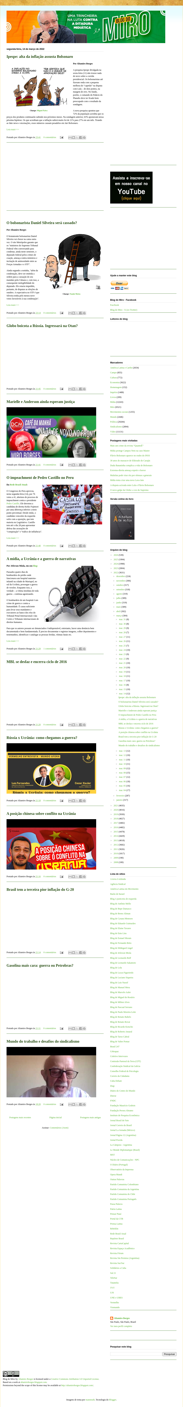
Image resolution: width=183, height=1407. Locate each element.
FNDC (113, 1100)
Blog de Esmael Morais (120, 938)
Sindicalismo (116, 426)
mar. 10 (122, 764)
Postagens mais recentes (20, 1117)
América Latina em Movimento (124, 889)
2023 (116, 568)
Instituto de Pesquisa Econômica (124, 1115)
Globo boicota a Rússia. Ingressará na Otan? (42, 326)
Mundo (113, 417)
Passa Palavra (116, 1204)
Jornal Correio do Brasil (121, 1125)
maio (118, 607)
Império (113, 392)
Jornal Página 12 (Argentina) (123, 1135)
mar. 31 (122, 619)
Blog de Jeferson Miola (120, 953)
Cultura (113, 377)
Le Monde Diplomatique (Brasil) (125, 1150)
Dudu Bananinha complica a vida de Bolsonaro (131, 465)
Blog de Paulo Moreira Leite (123, 1012)
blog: (35, 566)
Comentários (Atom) (59, 1127)
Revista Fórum (116, 1253)
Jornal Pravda (116, 1140)
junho (119, 602)
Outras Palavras (117, 1179)
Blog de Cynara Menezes (121, 918)
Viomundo (115, 1307)
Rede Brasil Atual (18, 484)
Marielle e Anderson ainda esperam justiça (41, 402)
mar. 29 (122, 628)
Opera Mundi (116, 1174)
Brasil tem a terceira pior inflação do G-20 (40, 889)
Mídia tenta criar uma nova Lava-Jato (127, 480)
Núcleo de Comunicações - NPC (124, 1160)
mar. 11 (122, 759)
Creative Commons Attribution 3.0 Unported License (75, 1379)
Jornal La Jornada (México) (122, 1130)
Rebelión (114, 1228)
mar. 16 (122, 685)
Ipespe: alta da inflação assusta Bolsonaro (40, 56)
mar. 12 (122, 755)
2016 (116, 827)
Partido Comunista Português (123, 1199)
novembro (121, 580)
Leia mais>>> (13, 129)
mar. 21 (122, 663)
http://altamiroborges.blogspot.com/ (77, 1385)
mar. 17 (122, 680)
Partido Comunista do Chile (122, 1194)
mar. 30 (122, 624)
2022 (116, 572)
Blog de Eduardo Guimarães (123, 923)
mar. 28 (122, 632)
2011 (116, 849)
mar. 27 (122, 637)
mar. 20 (122, 667)
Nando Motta (75, 294)
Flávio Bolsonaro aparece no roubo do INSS (130, 455)
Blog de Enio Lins (118, 933)
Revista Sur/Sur (117, 1263)
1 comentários (50, 648)
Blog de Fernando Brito (120, 943)
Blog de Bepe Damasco (120, 908)
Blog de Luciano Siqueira (121, 977)
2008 (116, 862)
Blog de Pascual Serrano (121, 1007)
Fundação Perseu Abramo (121, 1110)
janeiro (119, 800)
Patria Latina (116, 1209)
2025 (116, 559)
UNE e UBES (116, 1297)
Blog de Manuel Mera (120, 987)
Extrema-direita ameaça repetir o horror (128, 470)
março (119, 615)
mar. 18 (122, 676)
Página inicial (55, 1117)
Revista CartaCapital (119, 1243)
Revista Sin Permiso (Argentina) (124, 1258)
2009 (116, 857)
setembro (120, 589)
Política (113, 421)
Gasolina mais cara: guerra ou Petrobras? (40, 965)
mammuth (90, 1399)
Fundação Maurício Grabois (122, 1105)
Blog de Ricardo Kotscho (121, 1026)
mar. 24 (122, 650)
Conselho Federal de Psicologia (124, 1071)
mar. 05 (122, 785)
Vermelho (114, 1302)
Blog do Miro (9, 1379)
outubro (120, 585)
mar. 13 (122, 751)
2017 (116, 823)
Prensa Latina (116, 1223)
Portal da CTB (116, 1218)
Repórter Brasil (117, 1238)
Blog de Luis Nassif (119, 982)
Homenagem (116, 387)
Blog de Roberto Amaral (121, 1031)
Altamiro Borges (122, 1318)
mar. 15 (122, 689)
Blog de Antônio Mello (120, 903)
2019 (116, 814)
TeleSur (113, 1278)
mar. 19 (122, 671)
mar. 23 (122, 654)
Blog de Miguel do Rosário (122, 997)
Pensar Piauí (115, 1214)
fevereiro (120, 795)
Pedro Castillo (13, 503)
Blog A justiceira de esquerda (123, 899)
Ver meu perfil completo (121, 1326)
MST (112, 1154)
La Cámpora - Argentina (121, 1145)
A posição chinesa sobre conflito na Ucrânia (41, 814)
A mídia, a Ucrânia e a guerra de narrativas (41, 559)
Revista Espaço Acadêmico (122, 1248)
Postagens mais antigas (90, 1117)
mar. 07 (122, 777)
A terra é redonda (118, 879)
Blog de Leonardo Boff (120, 958)
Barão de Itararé (117, 894)
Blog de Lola (116, 967)
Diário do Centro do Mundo (122, 1090)
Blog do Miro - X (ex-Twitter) (123, 310)
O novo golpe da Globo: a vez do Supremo (129, 490)
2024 (116, 563)
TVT (112, 1287)
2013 (116, 840)
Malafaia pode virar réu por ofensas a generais (131, 475)
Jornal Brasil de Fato (119, 1120)
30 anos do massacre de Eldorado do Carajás (130, 460)
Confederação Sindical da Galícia (125, 1066)
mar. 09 (122, 768)
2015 (116, 831)
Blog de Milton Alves (120, 1002)
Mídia (113, 402)
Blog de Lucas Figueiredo (121, 972)
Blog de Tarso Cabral (119, 1036)
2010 (116, 853)
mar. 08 (122, 772)
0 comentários (50, 137)
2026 (116, 555)
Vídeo (113, 431)
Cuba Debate (116, 1081)
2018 (116, 818)
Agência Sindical (117, 884)
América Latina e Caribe (121, 367)
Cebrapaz (114, 1051)
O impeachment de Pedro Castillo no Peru (40, 478)
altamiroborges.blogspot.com (34, 1382)
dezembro (121, 576)
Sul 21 (113, 1273)
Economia (114, 382)
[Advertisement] (55, 179)
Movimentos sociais (119, 412)
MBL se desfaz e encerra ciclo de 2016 (37, 662)
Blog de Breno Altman (120, 913)
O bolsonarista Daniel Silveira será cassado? (42, 223)
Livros (113, 397)
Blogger (112, 1399)
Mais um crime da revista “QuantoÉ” (126, 445)
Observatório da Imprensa (122, 1169)
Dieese (113, 1096)
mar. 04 (122, 790)
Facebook (114, 305)
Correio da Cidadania (119, 1076)
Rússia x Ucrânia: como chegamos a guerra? (42, 738)
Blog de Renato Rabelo (120, 1017)
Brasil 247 (115, 1046)
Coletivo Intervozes (119, 1056)
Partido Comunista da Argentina (124, 1189)
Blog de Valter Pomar (119, 1041)
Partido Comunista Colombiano (124, 1184)
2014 (116, 836)
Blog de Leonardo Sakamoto (123, 963)
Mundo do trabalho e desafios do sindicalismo (43, 1041)
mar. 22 (122, 658)
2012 (116, 844)
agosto (119, 593)
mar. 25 (122, 645)
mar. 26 (122, 641)
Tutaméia (114, 1282)
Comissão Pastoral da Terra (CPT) (125, 1061)
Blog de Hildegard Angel (121, 948)
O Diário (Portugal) (119, 1164)
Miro (112, 407)
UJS (112, 1292)
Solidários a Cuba (118, 1268)
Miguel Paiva (42, 111)
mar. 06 (122, 781)
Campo (113, 372)
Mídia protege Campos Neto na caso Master (130, 450)
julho (119, 598)
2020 (116, 810)
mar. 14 (122, 693)
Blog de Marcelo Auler (120, 992)
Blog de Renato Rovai (120, 1022)
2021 (116, 805)
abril (118, 611)
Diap (112, 1086)
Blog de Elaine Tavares (120, 928)
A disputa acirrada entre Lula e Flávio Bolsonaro (132, 485)
